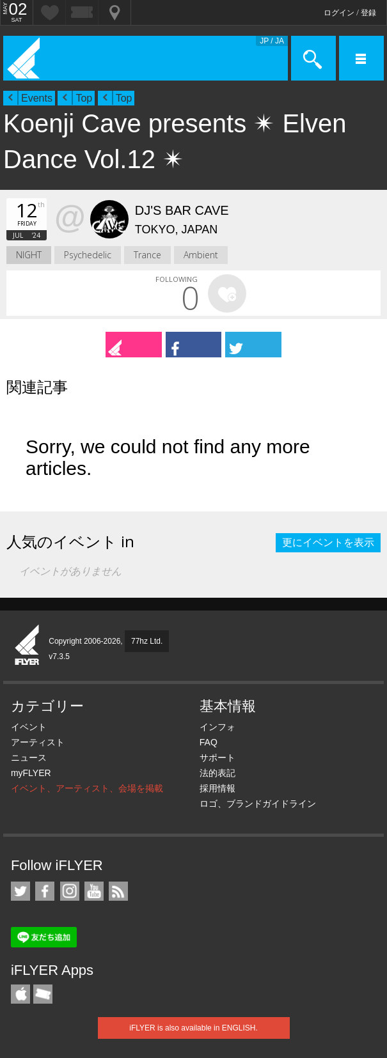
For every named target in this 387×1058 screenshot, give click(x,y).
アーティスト (38, 742)
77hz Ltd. (146, 641)
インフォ (217, 727)
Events (36, 98)
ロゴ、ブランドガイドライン (258, 803)
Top (83, 98)
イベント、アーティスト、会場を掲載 (87, 788)
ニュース (29, 757)
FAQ (208, 742)
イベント (29, 727)
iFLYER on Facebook (44, 891)
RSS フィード (118, 891)
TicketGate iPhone (42, 994)
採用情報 (217, 788)
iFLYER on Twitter (20, 891)
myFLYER (31, 773)
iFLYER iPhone (20, 994)
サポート (217, 757)
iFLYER (27, 645)
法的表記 (217, 773)
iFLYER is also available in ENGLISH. (193, 1027)
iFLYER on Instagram (69, 891)
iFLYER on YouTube (94, 891)
